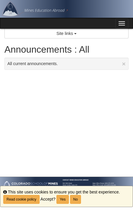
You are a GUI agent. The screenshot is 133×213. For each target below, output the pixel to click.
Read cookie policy (21, 199)
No (75, 199)
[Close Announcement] (124, 64)
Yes (63, 199)
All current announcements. (66, 63)
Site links (66, 33)
